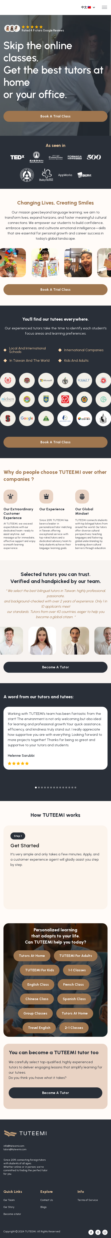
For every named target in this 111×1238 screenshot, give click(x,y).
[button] (90, 7)
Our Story (8, 1207)
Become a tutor (12, 1214)
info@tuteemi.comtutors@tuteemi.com (14, 1147)
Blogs (43, 1207)
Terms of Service (88, 1200)
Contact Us (46, 1200)
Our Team (9, 1200)
